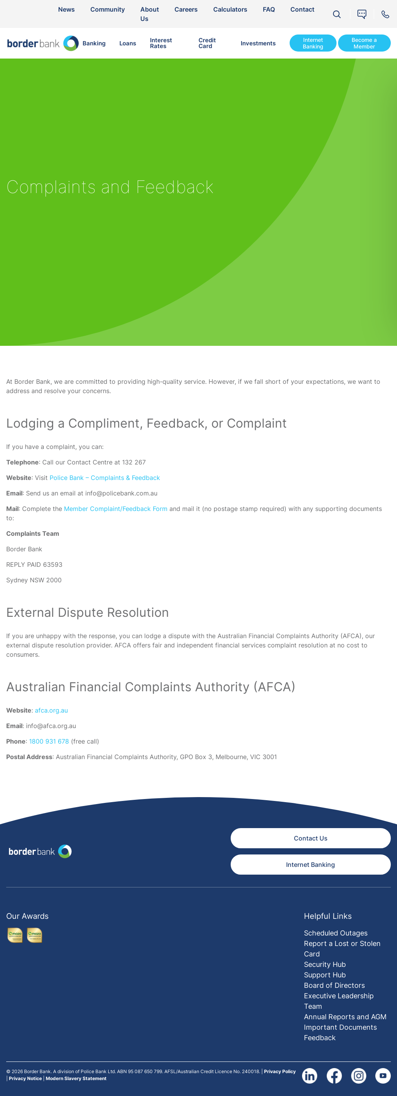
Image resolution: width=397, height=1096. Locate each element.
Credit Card (207, 43)
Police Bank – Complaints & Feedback (105, 478)
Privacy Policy (280, 1071)
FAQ (269, 9)
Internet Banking (313, 43)
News (66, 9)
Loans (127, 43)
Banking (94, 43)
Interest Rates (161, 43)
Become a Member (364, 43)
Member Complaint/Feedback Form (115, 509)
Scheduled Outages (336, 933)
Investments (258, 43)
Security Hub (325, 964)
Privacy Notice (25, 1078)
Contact (302, 9)
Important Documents (340, 1027)
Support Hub (325, 975)
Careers (186, 9)
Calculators (230, 9)
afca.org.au (51, 710)
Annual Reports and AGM (345, 1017)
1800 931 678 (49, 741)
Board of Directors (334, 985)
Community (107, 9)
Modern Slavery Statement (76, 1078)
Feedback (320, 1038)
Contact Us (311, 838)
